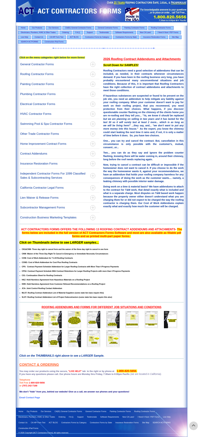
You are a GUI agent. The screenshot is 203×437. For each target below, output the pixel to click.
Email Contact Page (29, 397)
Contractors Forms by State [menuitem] (126, 37)
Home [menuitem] (23, 28)
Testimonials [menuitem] (104, 32)
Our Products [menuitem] (37, 28)
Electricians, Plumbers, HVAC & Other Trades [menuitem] (38, 32)
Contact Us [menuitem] (39, 37)
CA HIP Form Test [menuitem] (56, 37)
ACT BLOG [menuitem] (74, 37)
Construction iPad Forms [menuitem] (54, 42)
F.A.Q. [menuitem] (78, 32)
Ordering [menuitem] (65, 32)
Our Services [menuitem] (54, 28)
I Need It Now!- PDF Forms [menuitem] (168, 32)
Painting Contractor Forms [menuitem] (134, 28)
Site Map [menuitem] (175, 37)
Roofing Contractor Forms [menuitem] (161, 28)
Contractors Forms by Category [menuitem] (97, 37)
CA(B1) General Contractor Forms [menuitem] (78, 28)
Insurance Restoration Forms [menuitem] (154, 37)
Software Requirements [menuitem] (124, 32)
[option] (102, 330)
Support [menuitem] (90, 32)
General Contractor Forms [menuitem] (108, 28)
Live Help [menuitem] (24, 37)
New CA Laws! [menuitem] (145, 32)
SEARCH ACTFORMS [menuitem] (29, 42)
